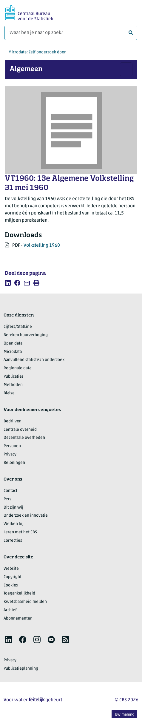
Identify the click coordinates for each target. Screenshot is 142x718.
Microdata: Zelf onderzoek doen (37, 52)
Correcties (13, 541)
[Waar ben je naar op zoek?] (70, 33)
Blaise (9, 393)
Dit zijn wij (13, 507)
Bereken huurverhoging (26, 335)
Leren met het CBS (20, 532)
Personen (12, 446)
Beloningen (14, 463)
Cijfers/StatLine (18, 327)
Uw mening (124, 715)
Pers (7, 499)
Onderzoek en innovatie (26, 516)
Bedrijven (12, 421)
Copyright (12, 577)
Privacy (10, 454)
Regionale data (17, 368)
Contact (10, 491)
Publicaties (14, 377)
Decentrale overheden (24, 438)
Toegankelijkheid (19, 593)
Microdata (13, 352)
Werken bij (14, 524)
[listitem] (7, 282)
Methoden (13, 385)
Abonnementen (18, 618)
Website (11, 569)
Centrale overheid (20, 430)
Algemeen (26, 69)
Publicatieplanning (21, 669)
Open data (13, 343)
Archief (10, 610)
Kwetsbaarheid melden (25, 602)
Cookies (11, 585)
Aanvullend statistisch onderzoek (34, 360)
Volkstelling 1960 (42, 245)
